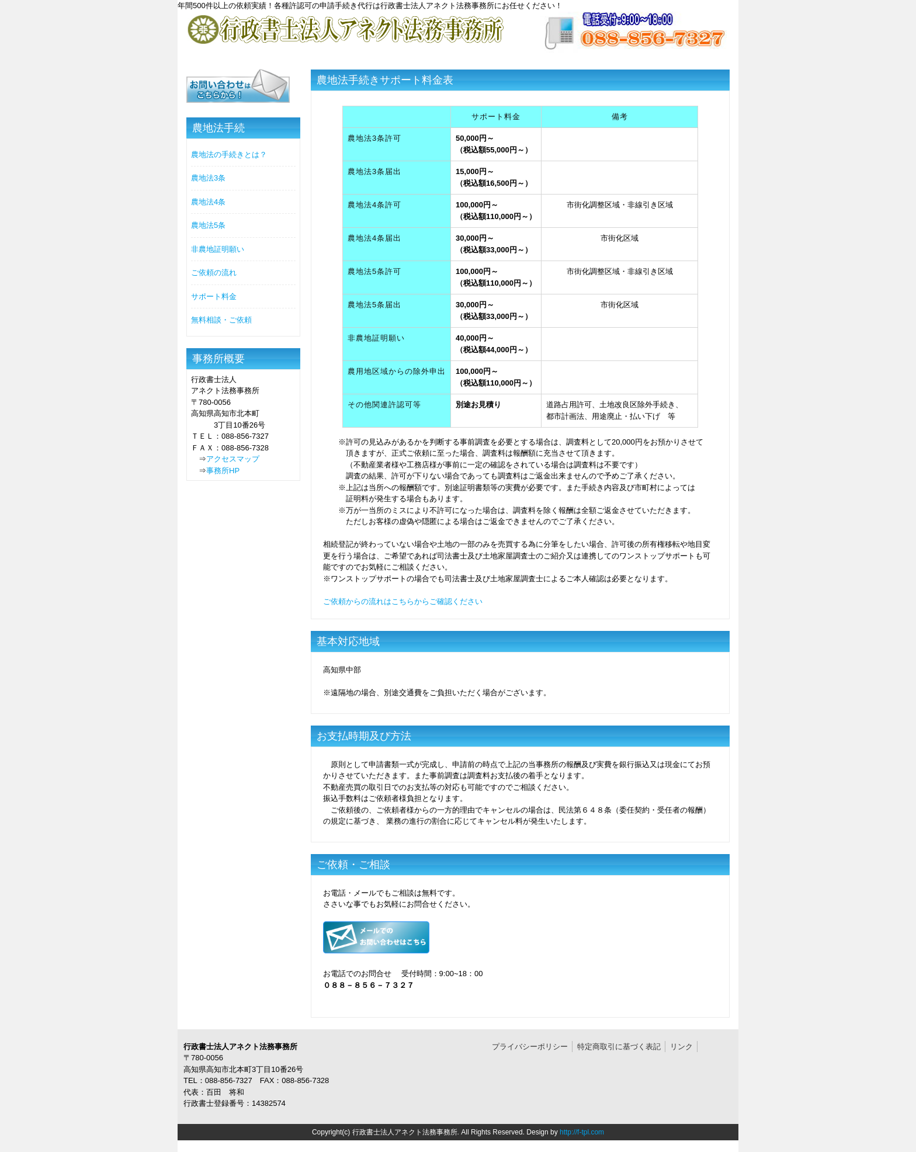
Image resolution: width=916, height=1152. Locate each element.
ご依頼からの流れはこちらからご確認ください (403, 601)
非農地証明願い (217, 249)
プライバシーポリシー (530, 1046)
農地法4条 (208, 201)
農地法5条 (208, 225)
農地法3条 (208, 178)
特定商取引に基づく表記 (619, 1046)
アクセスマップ (232, 458)
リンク (681, 1046)
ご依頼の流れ (214, 272)
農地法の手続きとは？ (229, 154)
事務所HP (223, 470)
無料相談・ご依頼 (221, 319)
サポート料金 (214, 296)
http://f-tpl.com (582, 1132)
